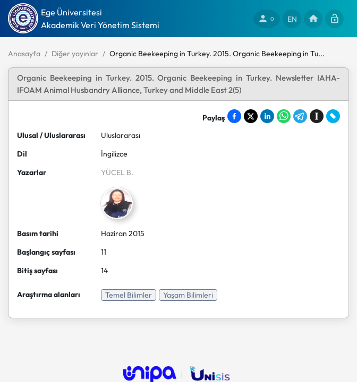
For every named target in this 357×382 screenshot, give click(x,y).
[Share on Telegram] (300, 116)
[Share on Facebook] (234, 116)
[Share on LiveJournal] (333, 116)
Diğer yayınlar (75, 53)
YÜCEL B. (117, 172)
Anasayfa (24, 53)
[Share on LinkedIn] (267, 116)
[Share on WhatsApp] (284, 116)
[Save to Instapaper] (317, 116)
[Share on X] (251, 116)
